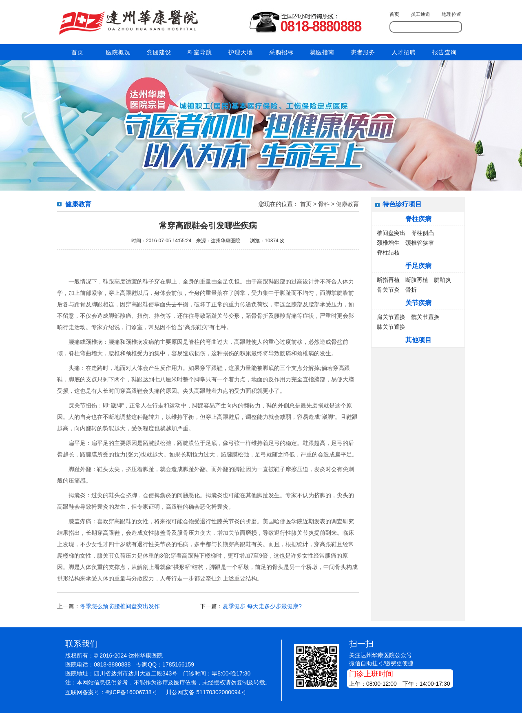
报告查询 (444, 52)
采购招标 (281, 52)
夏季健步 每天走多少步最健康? (262, 606)
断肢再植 (416, 280)
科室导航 (200, 52)
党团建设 (159, 52)
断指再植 (388, 280)
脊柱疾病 (418, 218)
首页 (394, 14)
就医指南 (322, 52)
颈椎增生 (388, 242)
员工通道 (420, 14)
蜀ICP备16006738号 (131, 692)
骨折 (411, 289)
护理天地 (240, 52)
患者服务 (363, 52)
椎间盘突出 (391, 233)
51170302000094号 (221, 692)
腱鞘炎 (442, 280)
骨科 (324, 204)
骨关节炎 (388, 289)
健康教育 (347, 204)
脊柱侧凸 (422, 233)
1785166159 (178, 664)
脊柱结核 (388, 252)
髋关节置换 (425, 317)
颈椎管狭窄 (419, 242)
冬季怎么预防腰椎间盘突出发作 (120, 606)
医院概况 (118, 52)
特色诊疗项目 (402, 204)
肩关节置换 (391, 317)
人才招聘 (404, 52)
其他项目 (418, 340)
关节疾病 (418, 302)
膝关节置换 (391, 326)
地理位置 (451, 14)
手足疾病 (418, 265)
